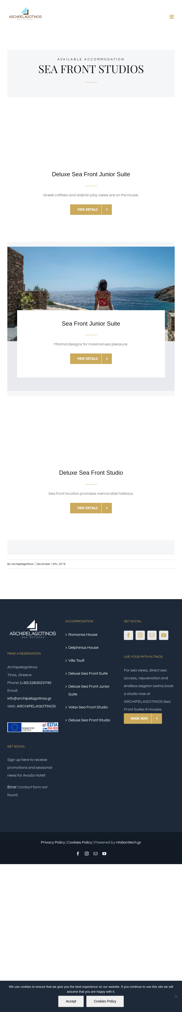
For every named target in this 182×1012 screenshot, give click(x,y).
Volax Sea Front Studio (88, 707)
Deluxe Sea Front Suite (88, 673)
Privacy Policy (53, 842)
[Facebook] (128, 635)
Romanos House (82, 635)
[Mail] (152, 635)
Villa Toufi (76, 660)
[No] (175, 996)
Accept (71, 1001)
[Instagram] (140, 635)
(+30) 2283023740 (35, 683)
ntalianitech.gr (128, 842)
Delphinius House (83, 647)
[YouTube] (163, 635)
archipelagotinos (22, 564)
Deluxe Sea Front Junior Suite (89, 690)
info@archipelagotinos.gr (29, 698)
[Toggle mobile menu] (172, 16)
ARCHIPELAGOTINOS (36, 706)
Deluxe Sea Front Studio (89, 720)
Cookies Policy (79, 842)
